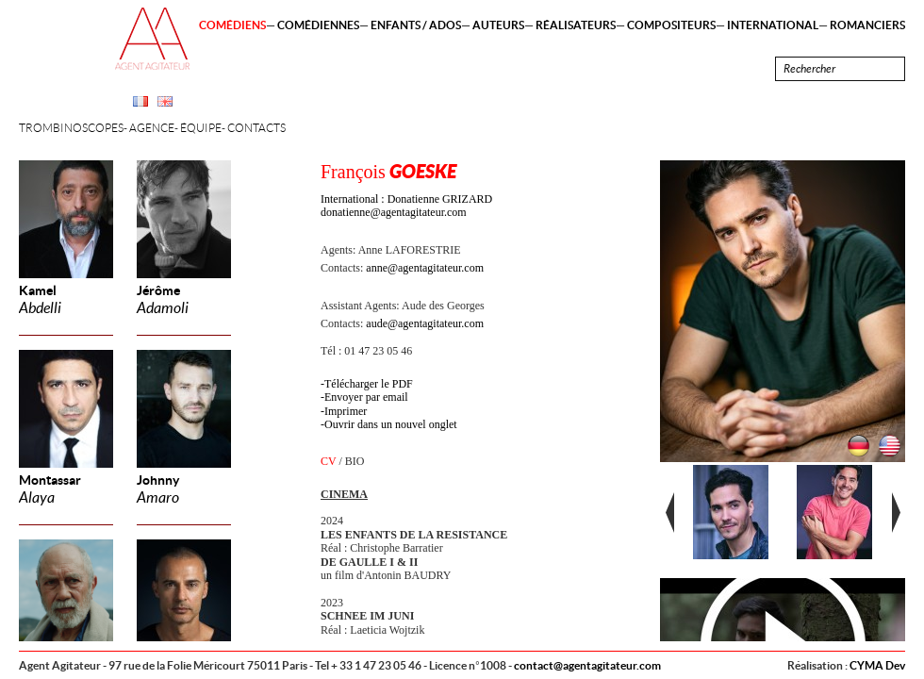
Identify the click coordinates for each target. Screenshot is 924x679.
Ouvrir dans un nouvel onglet (390, 424)
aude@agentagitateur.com (425, 323)
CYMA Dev (877, 665)
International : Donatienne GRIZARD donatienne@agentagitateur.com (406, 205)
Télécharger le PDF (368, 383)
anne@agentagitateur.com (425, 267)
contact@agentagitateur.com (587, 665)
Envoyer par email (366, 397)
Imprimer (345, 411)
